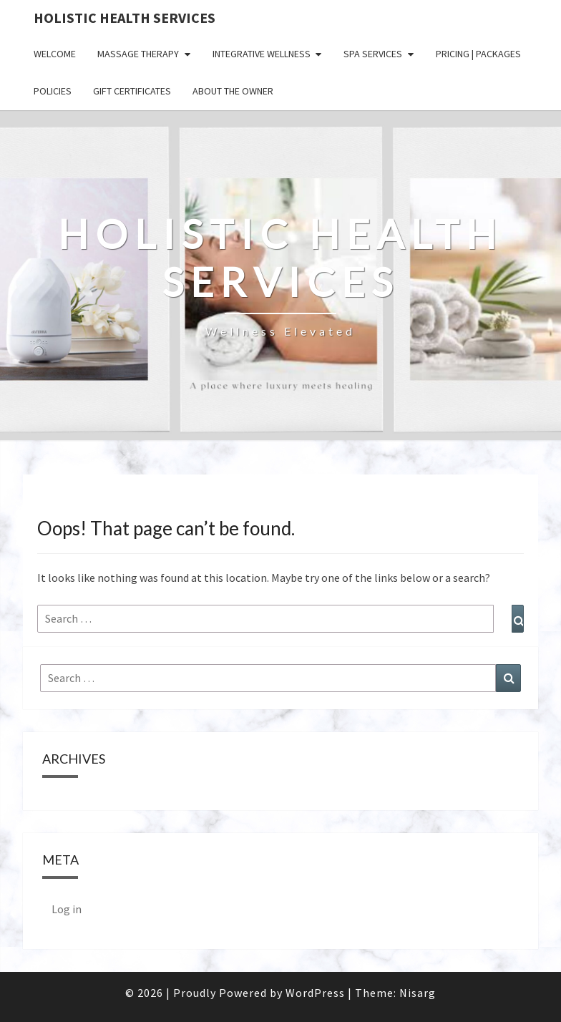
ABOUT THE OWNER (232, 90)
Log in (67, 909)
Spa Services (372, 53)
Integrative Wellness (262, 53)
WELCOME (55, 53)
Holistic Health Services (124, 17)
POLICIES (53, 90)
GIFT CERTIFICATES (132, 90)
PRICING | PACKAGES (478, 53)
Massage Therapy (138, 53)
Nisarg (417, 993)
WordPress (315, 993)
